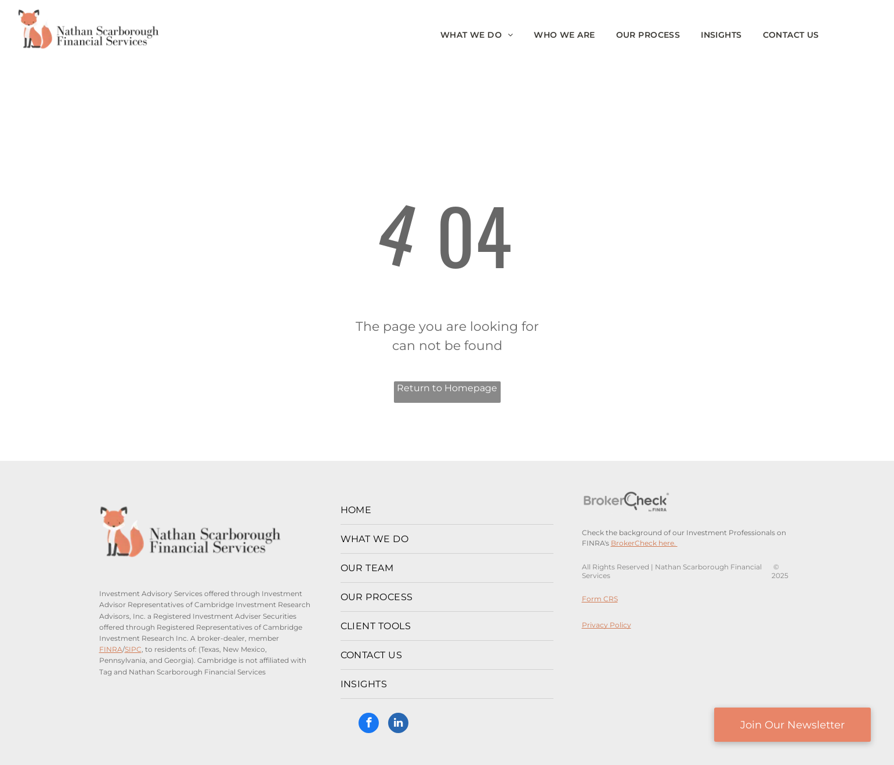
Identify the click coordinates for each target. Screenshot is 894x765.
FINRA (110, 649)
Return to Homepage (447, 388)
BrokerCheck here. (644, 543)
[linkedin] (398, 724)
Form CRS (600, 598)
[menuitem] (477, 35)
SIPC (133, 649)
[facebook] (369, 724)
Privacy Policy (606, 624)
